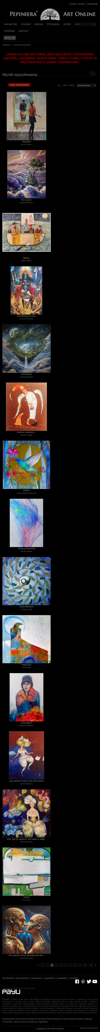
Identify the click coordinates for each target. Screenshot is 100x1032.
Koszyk (81, 3)
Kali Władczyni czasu (26, 316)
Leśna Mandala (26, 606)
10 (85, 965)
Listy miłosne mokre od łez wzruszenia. (26, 780)
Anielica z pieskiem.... (26, 432)
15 (59, 85)
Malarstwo (10, 24)
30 (65, 85)
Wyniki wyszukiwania (22, 45)
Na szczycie (26, 199)
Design (79, 24)
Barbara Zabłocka (26, 725)
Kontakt (24, 31)
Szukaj (72, 3)
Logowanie (92, 3)
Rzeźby (67, 24)
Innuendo (26, 141)
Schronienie (26, 374)
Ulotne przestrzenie (26, 548)
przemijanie (26, 722)
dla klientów (8, 978)
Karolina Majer (26, 551)
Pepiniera (9, 31)
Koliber (26, 490)
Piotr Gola (26, 900)
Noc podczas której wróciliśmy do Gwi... (26, 955)
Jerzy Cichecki (26, 144)
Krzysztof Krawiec (26, 319)
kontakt (74, 978)
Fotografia (53, 24)
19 (91, 965)
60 (72, 85)
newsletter (62, 978)
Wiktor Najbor (26, 260)
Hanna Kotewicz (26, 783)
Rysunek (26, 24)
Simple (26, 897)
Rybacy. (26, 257)
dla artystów (22, 978)
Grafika (39, 24)
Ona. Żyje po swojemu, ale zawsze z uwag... (26, 839)
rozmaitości (36, 978)
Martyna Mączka (26, 202)
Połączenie (26, 664)
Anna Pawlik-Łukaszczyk (26, 493)
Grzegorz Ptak (26, 609)
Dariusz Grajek (26, 435)
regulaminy (49, 978)
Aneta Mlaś (26, 667)
